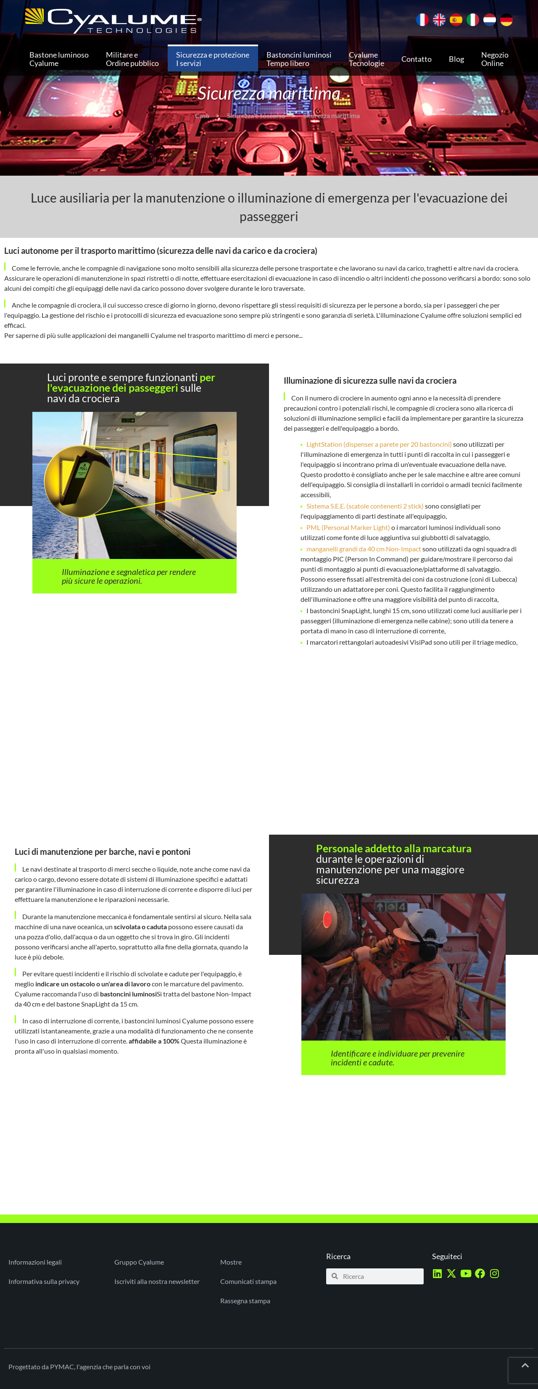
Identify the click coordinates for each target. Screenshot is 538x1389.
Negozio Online (495, 59)
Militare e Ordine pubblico (132, 59)
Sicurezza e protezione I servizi (212, 59)
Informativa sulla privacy (43, 1281)
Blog (456, 58)
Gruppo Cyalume (139, 1262)
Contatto (416, 58)
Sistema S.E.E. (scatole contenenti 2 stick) (365, 506)
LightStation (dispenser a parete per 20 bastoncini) (379, 444)
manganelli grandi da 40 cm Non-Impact (363, 549)
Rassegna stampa (245, 1301)
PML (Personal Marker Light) (348, 527)
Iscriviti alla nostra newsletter (157, 1281)
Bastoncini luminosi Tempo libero (299, 59)
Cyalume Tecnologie (366, 59)
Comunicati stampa (248, 1281)
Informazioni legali (35, 1262)
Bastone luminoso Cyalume (59, 59)
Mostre (231, 1262)
